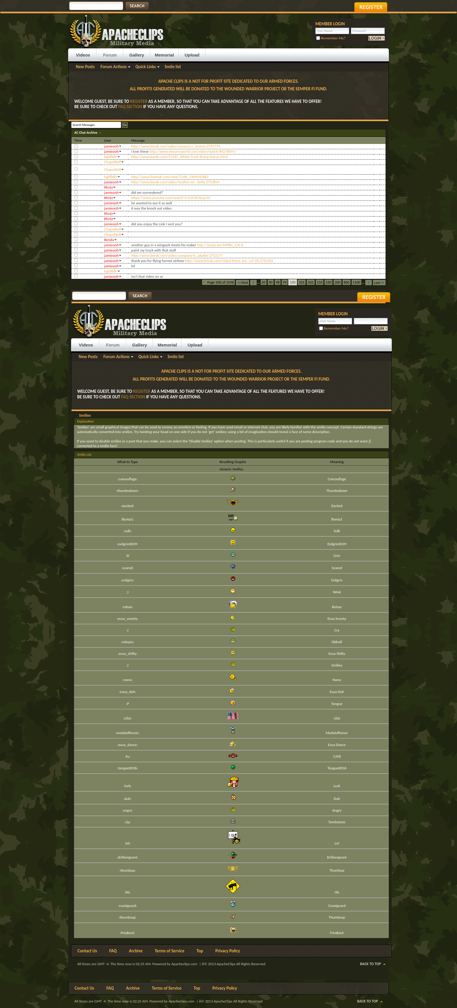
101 (302, 282)
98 (278, 282)
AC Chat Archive (86, 133)
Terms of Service (169, 951)
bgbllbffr (110, 156)
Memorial (164, 54)
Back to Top (370, 964)
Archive (136, 951)
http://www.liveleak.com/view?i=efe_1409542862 (169, 177)
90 (271, 282)
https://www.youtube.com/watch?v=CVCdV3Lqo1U (170, 198)
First (242, 282)
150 (328, 282)
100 (293, 282)
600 (346, 282)
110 (320, 282)
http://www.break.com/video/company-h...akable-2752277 (176, 255)
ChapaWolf (112, 162)
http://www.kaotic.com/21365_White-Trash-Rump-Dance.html (179, 156)
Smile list (173, 66)
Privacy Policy (227, 951)
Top (200, 951)
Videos (83, 54)
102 (311, 282)
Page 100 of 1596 (220, 282)
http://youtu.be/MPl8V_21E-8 (220, 245)
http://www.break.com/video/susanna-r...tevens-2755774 (175, 146)
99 (284, 282)
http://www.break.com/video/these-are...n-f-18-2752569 (229, 260)
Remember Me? (331, 38)
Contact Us (87, 951)
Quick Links (146, 66)
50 (264, 282)
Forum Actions (114, 66)
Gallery (136, 54)
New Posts (85, 66)
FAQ (113, 951)
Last (379, 282)
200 (337, 282)
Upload (191, 54)
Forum (110, 54)
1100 (356, 282)
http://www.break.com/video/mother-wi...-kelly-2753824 (175, 182)
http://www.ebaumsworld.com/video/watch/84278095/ (193, 151)
